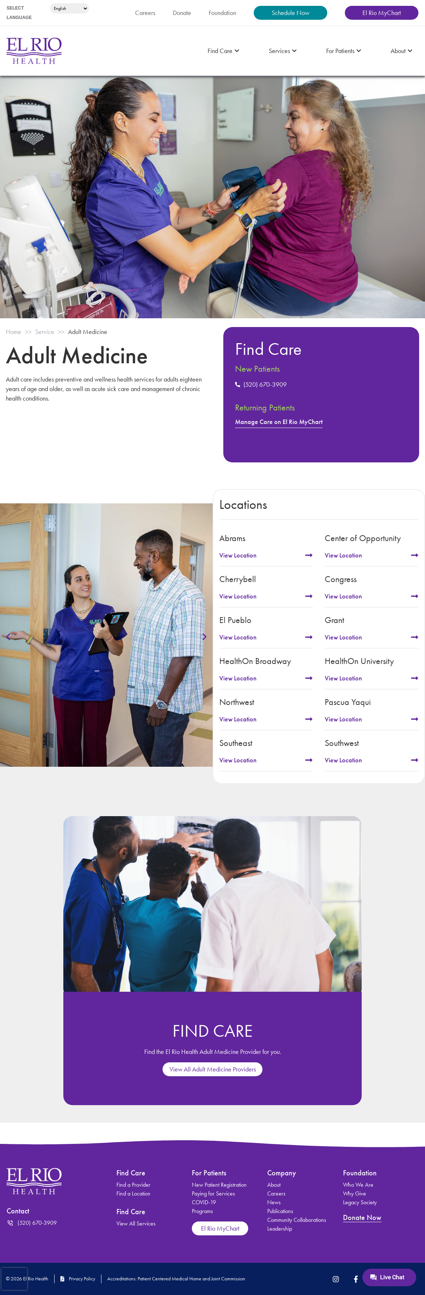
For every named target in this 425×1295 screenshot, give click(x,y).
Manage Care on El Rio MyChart (282, 421)
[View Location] (309, 555)
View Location (239, 555)
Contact (19, 1211)
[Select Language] (68, 8)
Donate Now (363, 1217)
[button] (8, 636)
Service (49, 331)
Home (14, 331)
